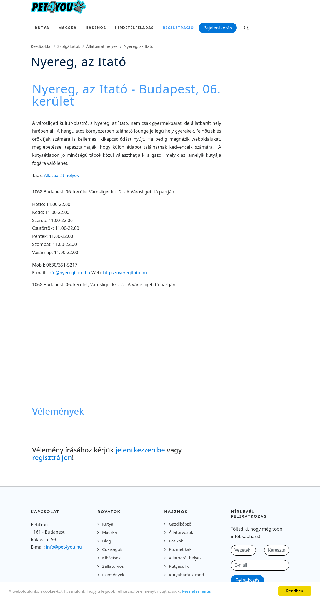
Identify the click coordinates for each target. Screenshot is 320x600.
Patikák (176, 541)
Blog (106, 541)
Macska (109, 532)
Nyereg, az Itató (138, 46)
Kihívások (111, 558)
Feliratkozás (247, 580)
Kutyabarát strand (186, 574)
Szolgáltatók (69, 46)
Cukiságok (112, 549)
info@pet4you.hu (64, 547)
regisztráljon (52, 457)
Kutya (107, 524)
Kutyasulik (179, 566)
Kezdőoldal (41, 46)
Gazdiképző (180, 524)
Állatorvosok (181, 532)
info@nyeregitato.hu (69, 273)
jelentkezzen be (140, 449)
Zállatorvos (113, 566)
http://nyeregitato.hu (125, 273)
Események (113, 574)
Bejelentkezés (217, 28)
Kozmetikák (180, 549)
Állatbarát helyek (102, 46)
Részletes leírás (196, 591)
